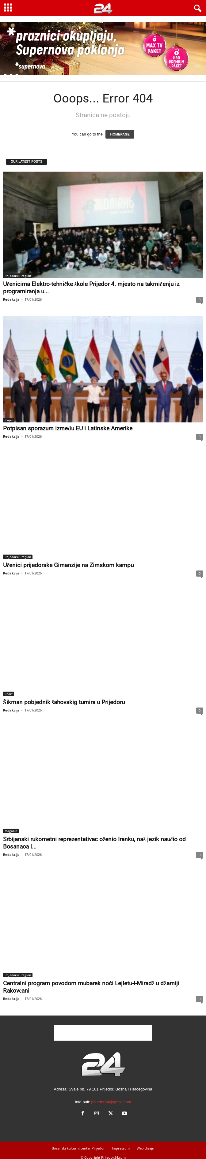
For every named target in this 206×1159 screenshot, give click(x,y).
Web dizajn (145, 1148)
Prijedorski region (18, 275)
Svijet (9, 420)
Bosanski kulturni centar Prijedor (78, 1148)
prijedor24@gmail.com (111, 1102)
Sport (9, 694)
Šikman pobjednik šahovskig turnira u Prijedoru (64, 702)
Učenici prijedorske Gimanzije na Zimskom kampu (68, 565)
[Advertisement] (103, 1033)
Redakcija (11, 299)
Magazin (11, 831)
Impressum (121, 1148)
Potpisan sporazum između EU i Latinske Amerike (67, 428)
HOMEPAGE (119, 134)
